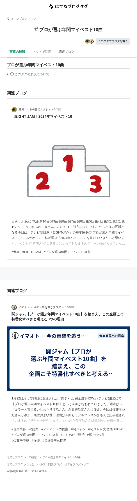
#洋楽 (36, 440)
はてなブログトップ (76, 464)
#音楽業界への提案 (25, 429)
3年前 (70, 307)
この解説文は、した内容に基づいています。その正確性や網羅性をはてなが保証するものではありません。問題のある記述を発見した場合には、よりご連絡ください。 (28, 75)
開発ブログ (55, 464)
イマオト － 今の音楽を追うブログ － (41, 307)
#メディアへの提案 (54, 429)
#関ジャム (78, 429)
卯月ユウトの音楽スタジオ (35, 109)
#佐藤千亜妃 (20, 440)
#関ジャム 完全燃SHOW (105, 429)
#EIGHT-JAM (31, 252)
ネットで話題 (41, 51)
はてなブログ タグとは (20, 464)
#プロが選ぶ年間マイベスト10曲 (67, 252)
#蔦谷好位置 (96, 435)
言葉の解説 (17, 51)
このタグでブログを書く (113, 41)
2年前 (57, 109)
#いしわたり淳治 (72, 435)
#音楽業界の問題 (54, 440)
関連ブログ (66, 51)
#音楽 (15, 252)
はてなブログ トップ (21, 18)
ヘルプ (41, 464)
